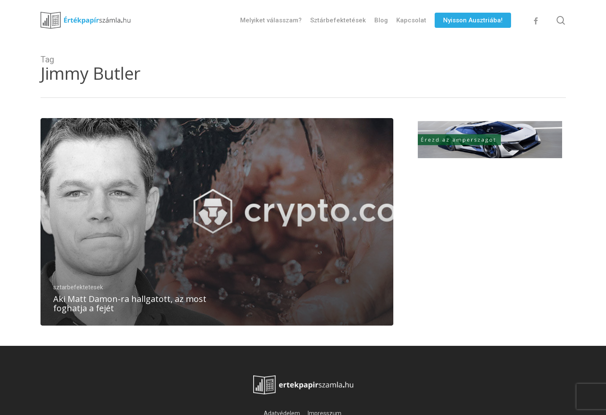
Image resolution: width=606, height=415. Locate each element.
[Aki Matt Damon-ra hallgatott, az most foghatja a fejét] (217, 222)
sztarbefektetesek (78, 287)
